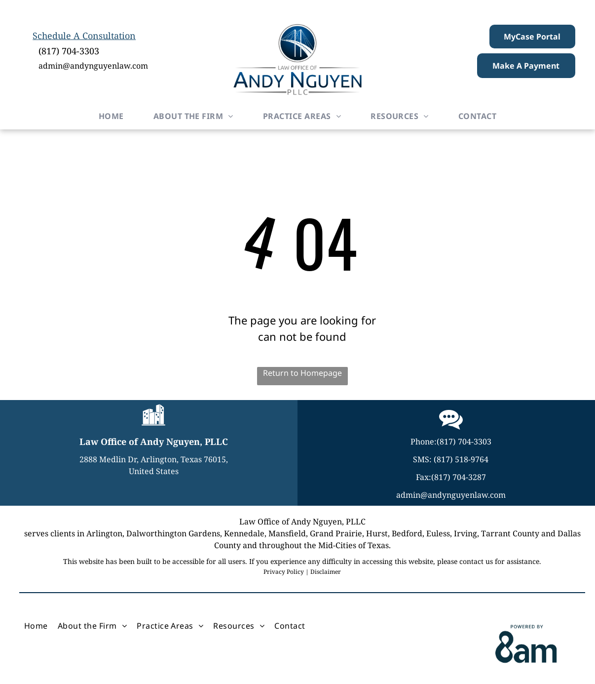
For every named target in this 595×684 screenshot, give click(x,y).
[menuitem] (111, 116)
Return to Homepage (302, 372)
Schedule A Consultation (84, 35)
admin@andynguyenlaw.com (93, 65)
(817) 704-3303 (68, 51)
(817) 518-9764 (461, 459)
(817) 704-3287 (458, 477)
